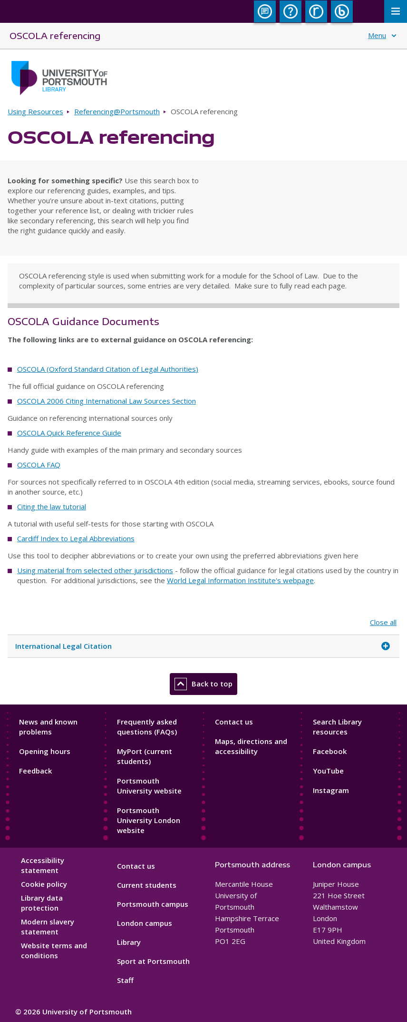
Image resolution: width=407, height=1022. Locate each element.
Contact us (234, 721)
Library (129, 942)
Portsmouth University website (149, 785)
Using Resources (35, 111)
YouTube (328, 770)
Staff (125, 980)
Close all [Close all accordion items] (383, 622)
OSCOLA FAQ (38, 464)
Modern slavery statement (47, 926)
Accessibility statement (42, 865)
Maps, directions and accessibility (251, 746)
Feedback (35, 770)
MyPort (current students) (144, 756)
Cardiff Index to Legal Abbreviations (76, 538)
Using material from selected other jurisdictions (95, 570)
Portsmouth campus (152, 904)
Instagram (331, 790)
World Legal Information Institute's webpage (240, 580)
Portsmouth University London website (148, 820)
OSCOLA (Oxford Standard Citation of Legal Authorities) (107, 369)
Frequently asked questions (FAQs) (147, 726)
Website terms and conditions (54, 950)
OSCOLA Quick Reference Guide (69, 432)
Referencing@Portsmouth (117, 111)
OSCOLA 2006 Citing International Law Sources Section (106, 401)
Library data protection (42, 903)
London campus (144, 923)
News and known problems (48, 726)
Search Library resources (337, 726)
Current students (146, 885)
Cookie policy (44, 884)
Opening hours (44, 751)
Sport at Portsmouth (153, 961)
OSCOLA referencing (55, 35)
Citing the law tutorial (51, 506)
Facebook (330, 751)
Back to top (203, 684)
